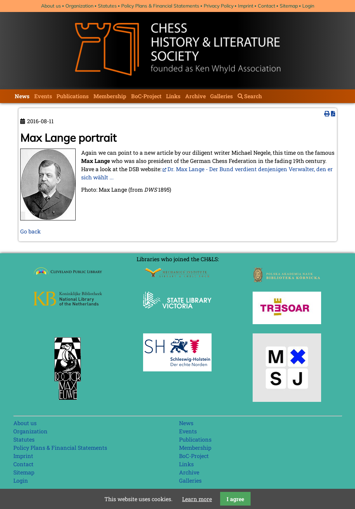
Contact (266, 6)
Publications (72, 96)
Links (173, 96)
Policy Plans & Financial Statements (160, 6)
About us (51, 6)
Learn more (197, 498)
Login (308, 6)
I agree (235, 498)
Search (253, 96)
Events (43, 96)
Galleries (221, 96)
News (22, 96)
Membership (109, 96)
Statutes (107, 6)
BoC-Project (146, 96)
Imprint (245, 6)
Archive (195, 96)
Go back (30, 231)
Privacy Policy (218, 6)
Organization (79, 6)
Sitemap (289, 6)
